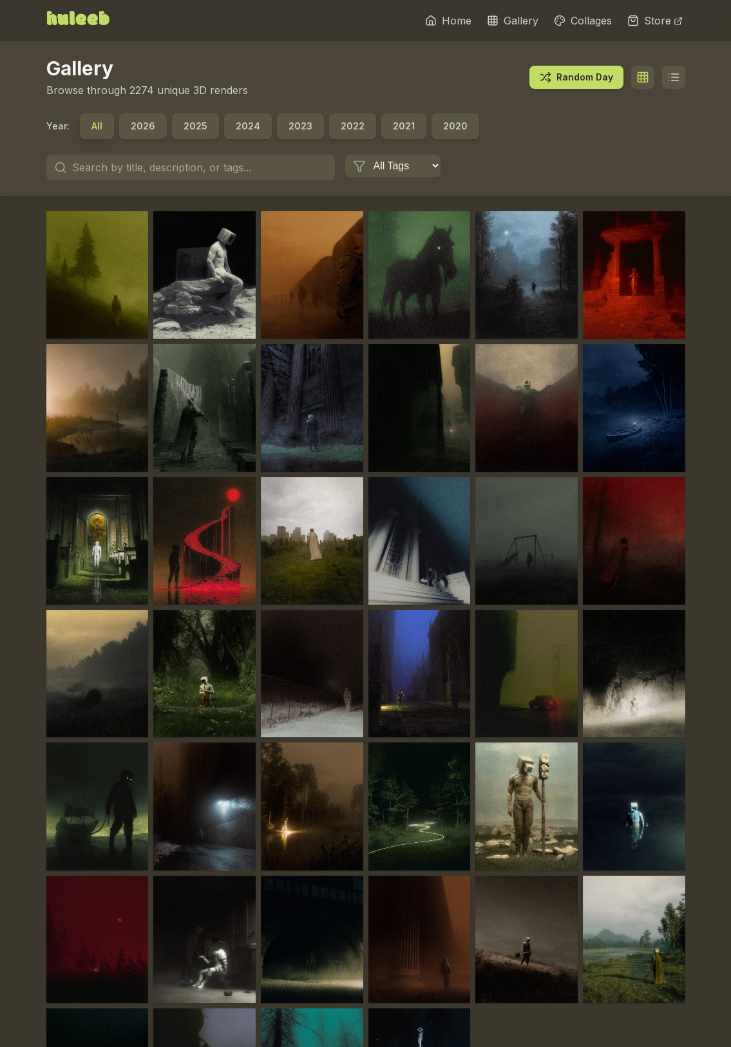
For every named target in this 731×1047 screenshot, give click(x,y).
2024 (248, 125)
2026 (143, 125)
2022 (353, 125)
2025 (195, 125)
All (96, 125)
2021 (404, 125)
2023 (300, 125)
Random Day (576, 77)
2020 (455, 125)
